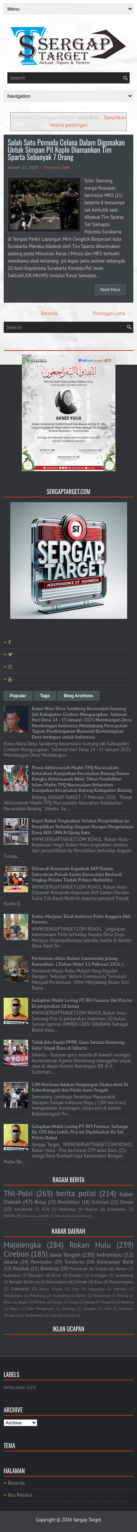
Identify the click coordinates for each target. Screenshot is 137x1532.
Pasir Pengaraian (40, 1308)
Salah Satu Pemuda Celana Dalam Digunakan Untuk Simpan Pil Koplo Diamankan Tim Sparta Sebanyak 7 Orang (66, 149)
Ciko (75, 1288)
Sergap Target (87, 1520)
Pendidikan (69, 1202)
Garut (73, 1301)
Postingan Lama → (112, 313)
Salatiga (68, 1308)
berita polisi (76, 1193)
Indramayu (109, 1254)
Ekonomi (29, 1215)
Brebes (39, 1301)
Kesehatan (116, 1209)
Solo (66, 167)
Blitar (57, 1275)
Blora (8, 1301)
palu (71, 1315)
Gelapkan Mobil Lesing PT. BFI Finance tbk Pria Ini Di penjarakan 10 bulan (82, 1003)
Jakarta (11, 1262)
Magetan (108, 1301)
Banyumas (102, 1295)
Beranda (49, 313)
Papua (14, 1308)
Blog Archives (78, 695)
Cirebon (16, 1254)
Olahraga (67, 1209)
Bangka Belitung (24, 1281)
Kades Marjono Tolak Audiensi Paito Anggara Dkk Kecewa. (81, 920)
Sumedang (61, 1295)
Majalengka (22, 1245)
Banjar (121, 1268)
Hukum (91, 1209)
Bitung (122, 1295)
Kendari (76, 1275)
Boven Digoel (50, 1288)
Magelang (96, 1288)
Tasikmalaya (34, 1315)
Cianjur (57, 1301)
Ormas (126, 1202)
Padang (127, 1301)
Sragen (101, 1268)
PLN (45, 1209)
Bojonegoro (56, 1281)
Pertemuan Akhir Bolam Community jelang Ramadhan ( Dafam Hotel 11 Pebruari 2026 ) (77, 961)
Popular (18, 695)
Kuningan (99, 1275)
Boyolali (21, 1268)
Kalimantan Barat (115, 1262)
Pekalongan (13, 1295)
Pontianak (78, 1268)
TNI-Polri (18, 1193)
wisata (81, 1215)
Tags (45, 695)
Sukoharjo (20, 1288)
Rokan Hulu (90, 1245)
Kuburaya (12, 1275)
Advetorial (23, 1209)
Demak (81, 1281)
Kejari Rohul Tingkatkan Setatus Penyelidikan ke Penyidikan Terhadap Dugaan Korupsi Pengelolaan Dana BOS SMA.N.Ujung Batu (82, 826)
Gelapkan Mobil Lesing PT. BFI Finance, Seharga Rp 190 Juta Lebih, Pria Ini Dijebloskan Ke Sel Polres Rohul (80, 1132)
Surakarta (74, 1262)
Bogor (23, 1301)
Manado (120, 1288)
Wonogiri (36, 1275)
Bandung (49, 1268)
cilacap (56, 1315)
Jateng (89, 1301)
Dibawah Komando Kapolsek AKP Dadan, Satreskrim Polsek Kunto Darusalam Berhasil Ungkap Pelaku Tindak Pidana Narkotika (77, 874)
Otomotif (63, 1215)
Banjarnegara (121, 1281)
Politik (9, 1215)
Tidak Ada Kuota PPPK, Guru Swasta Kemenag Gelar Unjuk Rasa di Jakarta (78, 1045)
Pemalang (38, 1295)
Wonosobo (41, 1262)
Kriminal (52, 167)
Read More (110, 289)
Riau (98, 1281)
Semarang (124, 1275)
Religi (40, 1202)
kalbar (82, 1295)
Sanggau (89, 1308)
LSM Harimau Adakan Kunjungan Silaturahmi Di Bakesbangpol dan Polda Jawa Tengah (80, 1088)
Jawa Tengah (65, 1254)
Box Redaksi (20, 1495)
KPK (45, 1215)
